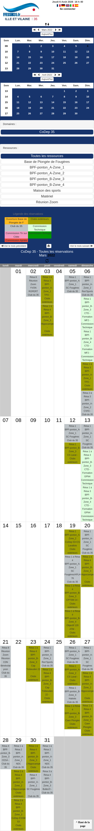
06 (87, 271)
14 (17, 57)
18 (64, 57)
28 (17, 68)
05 (72, 271)
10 (6, 51)
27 (87, 62)
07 (5, 420)
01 (18, 271)
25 (64, 62)
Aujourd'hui (47, 34)
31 (52, 68)
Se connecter (67, 8)
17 (52, 57)
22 (29, 62)
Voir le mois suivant (81, 246)
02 (33, 271)
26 (76, 62)
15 (29, 57)
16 (41, 57)
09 (6, 46)
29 (29, 68)
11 (64, 51)
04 (59, 271)
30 (41, 68)
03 (47, 271)
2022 (51, 255)
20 (87, 57)
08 (18, 420)
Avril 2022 (47, 75)
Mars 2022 (47, 30)
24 (52, 62)
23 (41, 62)
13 (87, 51)
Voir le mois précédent (13, 246)
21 (17, 62)
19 (76, 57)
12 (76, 51)
